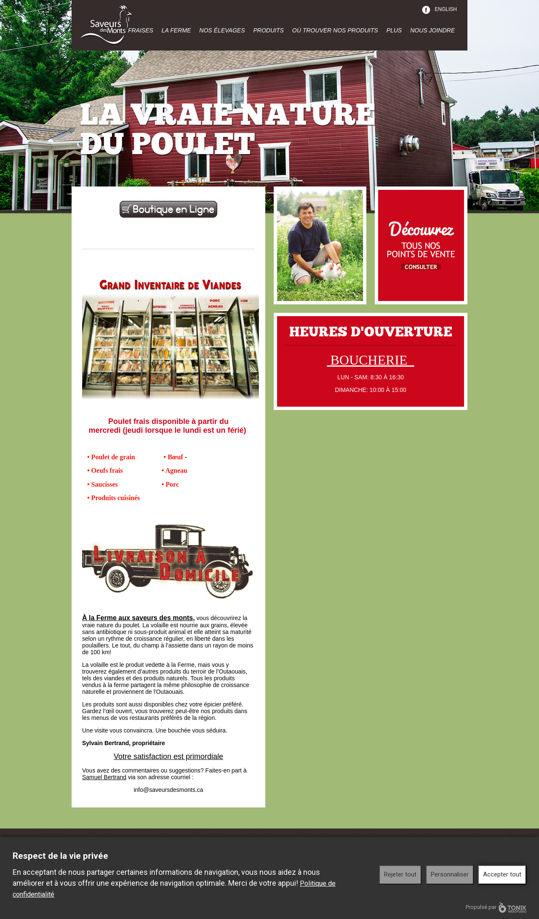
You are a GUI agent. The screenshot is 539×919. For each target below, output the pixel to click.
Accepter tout (502, 874)
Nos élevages (222, 30)
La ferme (176, 30)
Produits (268, 30)
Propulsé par (496, 907)
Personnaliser (450, 874)
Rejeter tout (400, 874)
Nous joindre (432, 30)
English (446, 9)
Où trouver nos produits (335, 30)
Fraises (140, 30)
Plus (394, 30)
